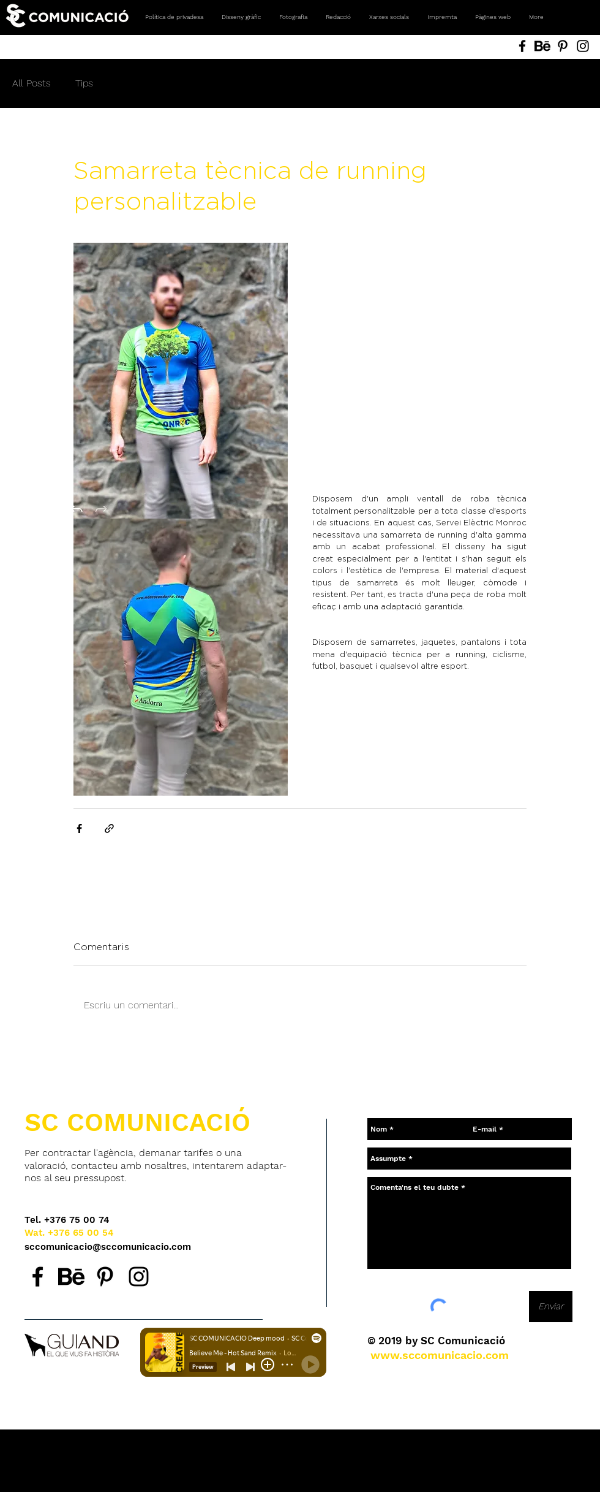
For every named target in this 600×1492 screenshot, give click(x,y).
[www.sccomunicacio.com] (439, 1355)
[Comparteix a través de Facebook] (79, 828)
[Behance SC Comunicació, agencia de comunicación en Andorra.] (71, 1276)
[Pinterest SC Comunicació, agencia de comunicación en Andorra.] (105, 1276)
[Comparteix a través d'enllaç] (109, 828)
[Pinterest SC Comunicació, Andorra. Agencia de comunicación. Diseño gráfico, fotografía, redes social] (563, 46)
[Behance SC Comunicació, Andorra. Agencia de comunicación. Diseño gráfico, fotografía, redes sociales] (542, 46)
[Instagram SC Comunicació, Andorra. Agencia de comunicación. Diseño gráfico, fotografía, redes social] (583, 46)
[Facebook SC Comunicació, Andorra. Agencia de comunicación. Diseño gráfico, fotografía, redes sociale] (522, 46)
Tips (84, 83)
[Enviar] (550, 1306)
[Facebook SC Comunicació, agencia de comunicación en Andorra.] (37, 1276)
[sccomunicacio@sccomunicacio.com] (108, 1247)
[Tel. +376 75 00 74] (67, 1220)
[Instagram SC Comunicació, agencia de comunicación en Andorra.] (139, 1276)
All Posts (31, 83)
